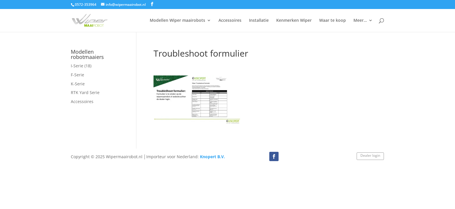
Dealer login (370, 155)
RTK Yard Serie (85, 92)
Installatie (259, 20)
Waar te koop (332, 20)
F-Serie (77, 75)
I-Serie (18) (81, 66)
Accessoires (230, 20)
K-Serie (78, 84)
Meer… (360, 20)
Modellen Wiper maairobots (177, 20)
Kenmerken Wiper (294, 20)
